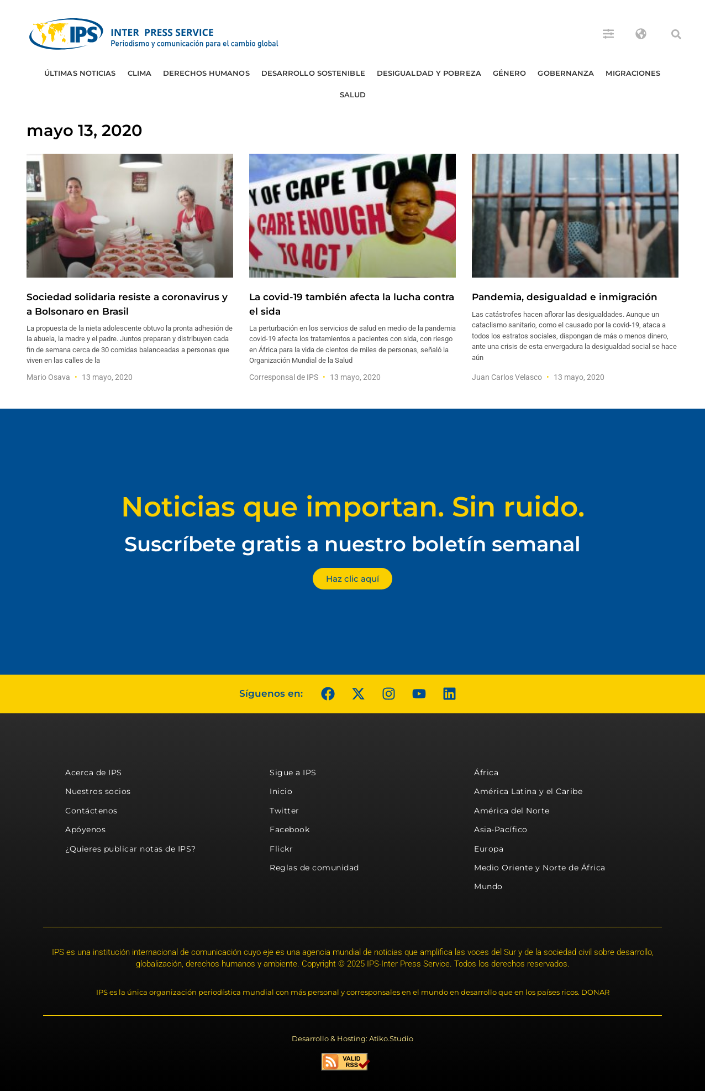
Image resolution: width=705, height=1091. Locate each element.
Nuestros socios (98, 791)
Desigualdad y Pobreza (429, 73)
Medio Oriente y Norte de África (540, 868)
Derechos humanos (206, 73)
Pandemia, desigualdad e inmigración (564, 296)
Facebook (289, 829)
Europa (488, 849)
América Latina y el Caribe (528, 791)
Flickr (281, 849)
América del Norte (512, 811)
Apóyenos (85, 829)
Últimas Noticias (80, 73)
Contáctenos (91, 811)
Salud (353, 94)
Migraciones (633, 73)
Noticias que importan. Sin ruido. (353, 507)
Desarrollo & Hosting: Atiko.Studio (352, 1038)
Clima (140, 73)
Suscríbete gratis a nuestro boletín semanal (352, 543)
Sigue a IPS (293, 772)
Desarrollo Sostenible (313, 73)
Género (510, 73)
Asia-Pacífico (501, 829)
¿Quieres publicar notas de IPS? (130, 849)
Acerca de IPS (93, 772)
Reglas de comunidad (314, 868)
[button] (676, 34)
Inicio (281, 791)
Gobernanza (566, 73)
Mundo (488, 886)
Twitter (284, 811)
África (486, 772)
